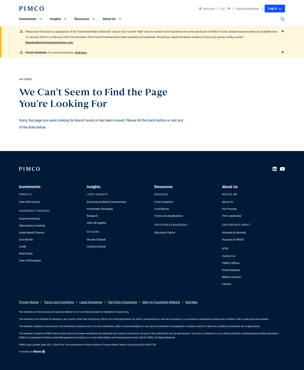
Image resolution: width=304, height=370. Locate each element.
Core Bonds (26, 239)
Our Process (229, 208)
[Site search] (282, 21)
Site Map (191, 302)
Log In (275, 8)
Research (92, 215)
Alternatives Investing (32, 225)
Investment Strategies (100, 208)
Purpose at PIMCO (233, 239)
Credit (22, 246)
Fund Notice (161, 208)
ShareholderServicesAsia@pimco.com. (49, 42)
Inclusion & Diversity (234, 232)
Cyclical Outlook (96, 246)
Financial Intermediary (247, 8)
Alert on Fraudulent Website (161, 302)
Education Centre (164, 232)
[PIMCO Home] (31, 8)
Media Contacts (231, 277)
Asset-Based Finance (31, 232)
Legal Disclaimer (90, 302)
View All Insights (96, 222)
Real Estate (26, 253)
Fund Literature (163, 201)
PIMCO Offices (230, 263)
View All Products (29, 201)
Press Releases (231, 270)
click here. (81, 52)
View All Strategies (30, 260)
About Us (227, 201)
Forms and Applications (168, 215)
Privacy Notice (29, 302)
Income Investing (29, 218)
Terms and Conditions (59, 302)
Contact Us (228, 256)
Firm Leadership (231, 215)
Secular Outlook (96, 239)
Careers (226, 284)
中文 (222, 8)
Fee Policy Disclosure (122, 302)
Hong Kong (207, 8)
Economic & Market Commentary (106, 201)
